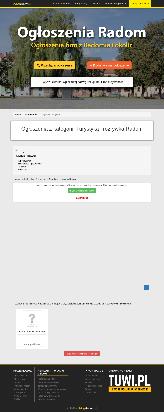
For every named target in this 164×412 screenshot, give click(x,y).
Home (18, 114)
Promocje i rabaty (22, 386)
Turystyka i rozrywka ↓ (26, 156)
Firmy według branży (116, 3)
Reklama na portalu (47, 379)
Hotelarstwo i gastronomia (30, 164)
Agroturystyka (24, 161)
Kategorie (22, 151)
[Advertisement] (82, 217)
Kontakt (88, 382)
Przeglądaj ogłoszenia (54, 65)
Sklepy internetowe (46, 399)
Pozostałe (22, 169)
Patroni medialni (92, 379)
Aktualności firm (21, 389)
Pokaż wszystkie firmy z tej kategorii (82, 354)
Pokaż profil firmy (32, 344)
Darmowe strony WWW (48, 382)
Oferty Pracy (80, 3)
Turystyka (22, 166)
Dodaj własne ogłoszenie (109, 65)
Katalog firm (19, 392)
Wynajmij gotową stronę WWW (52, 389)
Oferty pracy (19, 379)
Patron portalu (91, 375)
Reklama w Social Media (49, 396)
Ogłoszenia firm (61, 3)
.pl (22, 3)
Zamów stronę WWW (47, 386)
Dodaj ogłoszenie (140, 3)
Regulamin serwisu (93, 386)
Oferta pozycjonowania (48, 392)
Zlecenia (95, 3)
